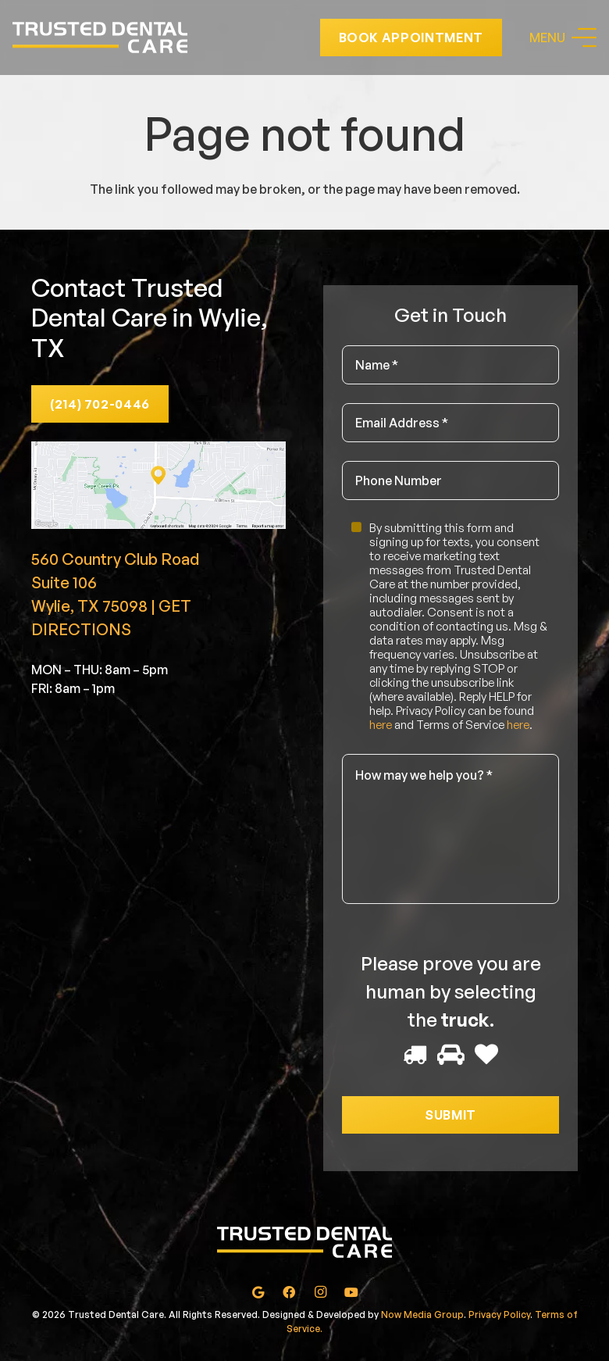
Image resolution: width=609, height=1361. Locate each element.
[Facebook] (288, 1292)
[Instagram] (320, 1292)
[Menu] (563, 37)
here (380, 724)
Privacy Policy (499, 1314)
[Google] (257, 1292)
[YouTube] (351, 1292)
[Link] (99, 37)
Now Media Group (422, 1314)
